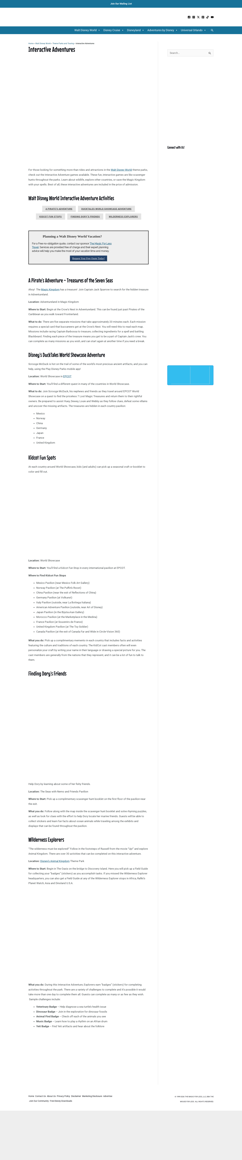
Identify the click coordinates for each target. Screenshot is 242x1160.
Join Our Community (50, 1101)
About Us (53, 1097)
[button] (212, 30)
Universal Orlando (193, 30)
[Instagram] (193, 17)
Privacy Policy (66, 1097)
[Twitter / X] (198, 17)
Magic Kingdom (50, 289)
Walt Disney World (87, 30)
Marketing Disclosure (98, 1097)
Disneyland (135, 30)
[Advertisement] (88, 1061)
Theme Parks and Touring (63, 43)
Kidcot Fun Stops (50, 216)
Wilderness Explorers (123, 216)
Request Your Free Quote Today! (88, 258)
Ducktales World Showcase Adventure (106, 209)
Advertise (33, 1101)
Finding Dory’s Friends (85, 216)
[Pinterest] (203, 17)
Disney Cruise (113, 30)
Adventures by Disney (162, 30)
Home (30, 43)
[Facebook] (189, 17)
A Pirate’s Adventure (59, 209)
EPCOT (67, 376)
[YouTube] (212, 17)
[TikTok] (207, 17)
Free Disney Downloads (74, 1101)
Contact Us (41, 1097)
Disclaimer (80, 1097)
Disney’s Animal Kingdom (55, 861)
